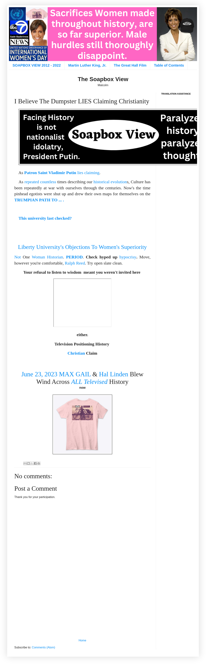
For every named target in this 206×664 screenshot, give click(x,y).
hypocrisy (127, 257)
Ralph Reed (75, 263)
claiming (91, 172)
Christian (76, 353)
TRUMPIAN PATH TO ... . (39, 200)
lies (80, 172)
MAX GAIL (75, 374)
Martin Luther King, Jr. (87, 65)
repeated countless (40, 181)
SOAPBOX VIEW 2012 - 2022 (37, 65)
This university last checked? (45, 218)
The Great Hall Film (130, 65)
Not (17, 257)
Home (82, 640)
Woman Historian (47, 257)
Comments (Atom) (43, 647)
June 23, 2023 (39, 374)
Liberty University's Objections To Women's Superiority (82, 247)
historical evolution (110, 181)
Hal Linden (113, 374)
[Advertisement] (82, 608)
